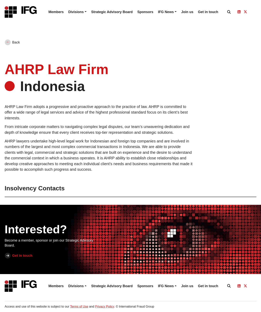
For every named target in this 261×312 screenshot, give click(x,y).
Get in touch (208, 12)
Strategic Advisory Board (112, 12)
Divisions (76, 12)
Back (16, 42)
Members (56, 12)
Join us (187, 12)
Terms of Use (79, 306)
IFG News (166, 12)
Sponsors (145, 12)
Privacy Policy (104, 306)
